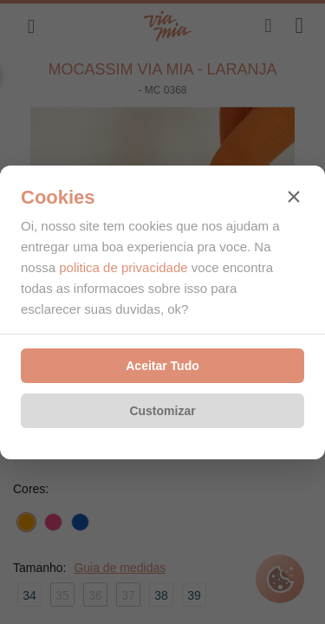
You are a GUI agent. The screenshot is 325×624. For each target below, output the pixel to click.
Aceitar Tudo (162, 366)
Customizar (162, 411)
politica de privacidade (123, 267)
